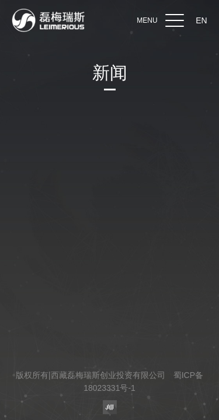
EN (201, 20)
